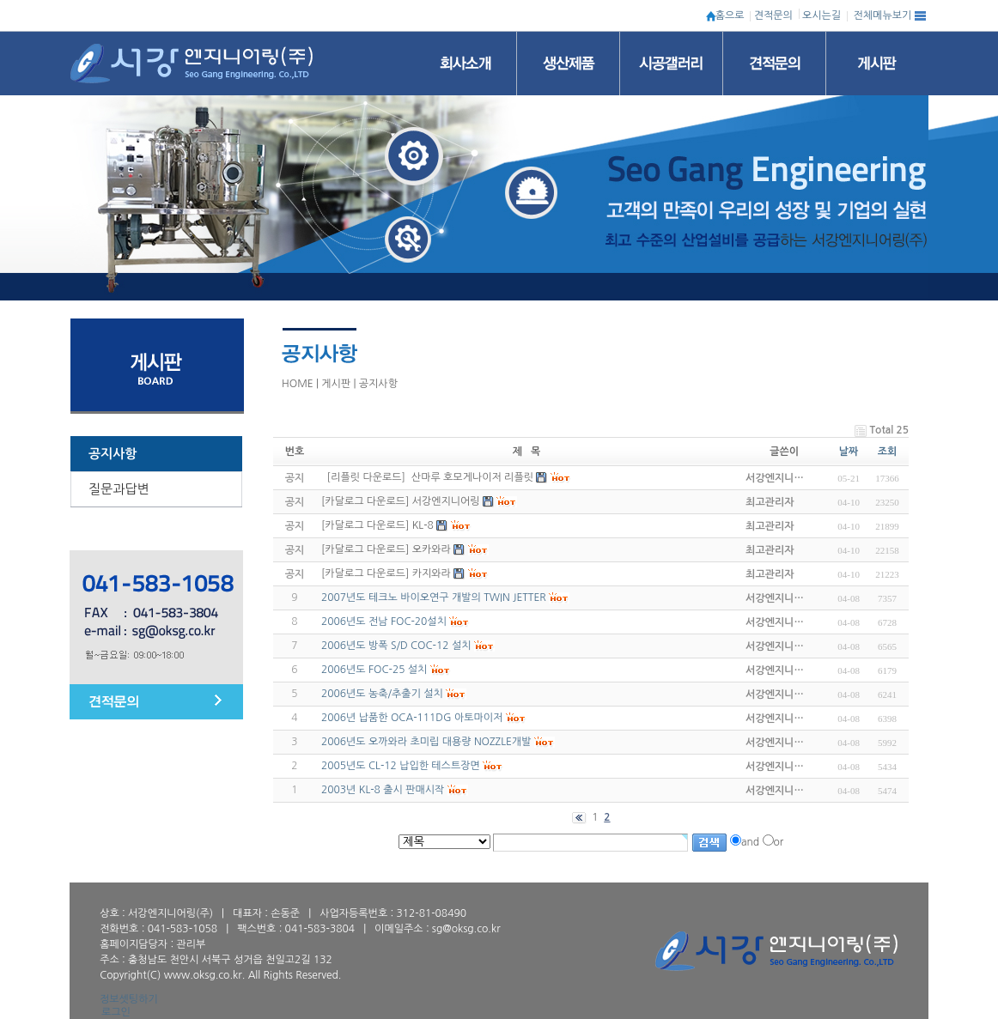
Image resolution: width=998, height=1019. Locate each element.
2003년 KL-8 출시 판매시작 (382, 790)
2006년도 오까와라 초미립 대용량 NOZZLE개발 (426, 742)
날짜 (849, 451)
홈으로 (730, 15)
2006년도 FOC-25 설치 (374, 669)
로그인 (116, 1012)
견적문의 (773, 15)
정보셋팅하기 (129, 999)
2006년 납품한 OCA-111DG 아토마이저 (411, 718)
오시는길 (821, 15)
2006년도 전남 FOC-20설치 (384, 621)
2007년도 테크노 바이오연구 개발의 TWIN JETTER (433, 597)
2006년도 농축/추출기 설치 (382, 693)
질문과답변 (118, 488)
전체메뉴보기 (883, 15)
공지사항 (112, 453)
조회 (888, 451)
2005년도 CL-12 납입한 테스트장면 (400, 766)
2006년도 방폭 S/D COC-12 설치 (396, 645)
